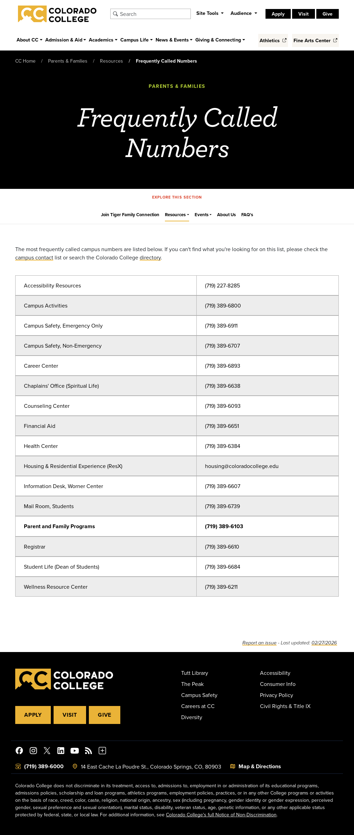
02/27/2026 (324, 643)
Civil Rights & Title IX (285, 706)
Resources (111, 60)
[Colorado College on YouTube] (75, 751)
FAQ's (247, 214)
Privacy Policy (276, 695)
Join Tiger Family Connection (130, 214)
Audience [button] (242, 13)
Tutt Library (194, 673)
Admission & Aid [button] (63, 39)
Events (201, 214)
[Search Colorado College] (154, 14)
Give (328, 13)
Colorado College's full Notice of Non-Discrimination (221, 814)
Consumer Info (278, 684)
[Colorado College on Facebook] (19, 751)
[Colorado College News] (88, 751)
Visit (303, 13)
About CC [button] (27, 39)
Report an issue (259, 643)
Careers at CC (198, 706)
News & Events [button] (172, 39)
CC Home (25, 60)
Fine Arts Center (315, 40)
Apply (278, 13)
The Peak (192, 684)
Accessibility (275, 673)
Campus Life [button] (134, 39)
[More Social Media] (102, 751)
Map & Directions (260, 766)
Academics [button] (101, 39)
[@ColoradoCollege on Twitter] (47, 751)
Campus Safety (199, 695)
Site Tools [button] (208, 13)
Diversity (191, 717)
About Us (226, 214)
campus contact (34, 257)
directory (150, 257)
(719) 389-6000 (44, 766)
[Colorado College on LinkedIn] (61, 751)
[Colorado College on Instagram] (33, 751)
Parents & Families (67, 60)
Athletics (273, 40)
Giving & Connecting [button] (218, 39)
